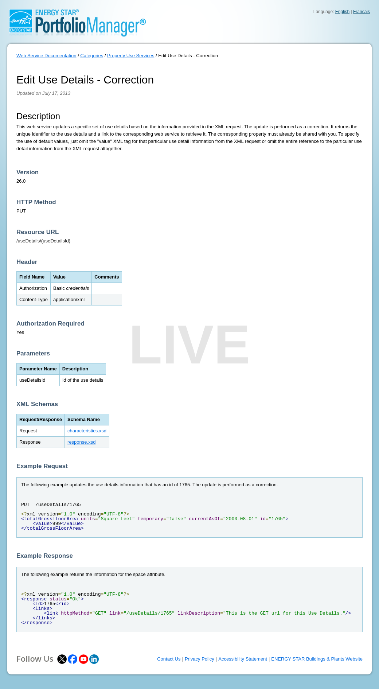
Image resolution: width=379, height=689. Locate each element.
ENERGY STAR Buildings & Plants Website (317, 659)
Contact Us (168, 659)
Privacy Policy (199, 659)
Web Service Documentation (46, 55)
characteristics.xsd (86, 430)
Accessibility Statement (242, 659)
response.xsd (81, 442)
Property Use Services (130, 55)
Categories (91, 55)
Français (361, 11)
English (342, 11)
